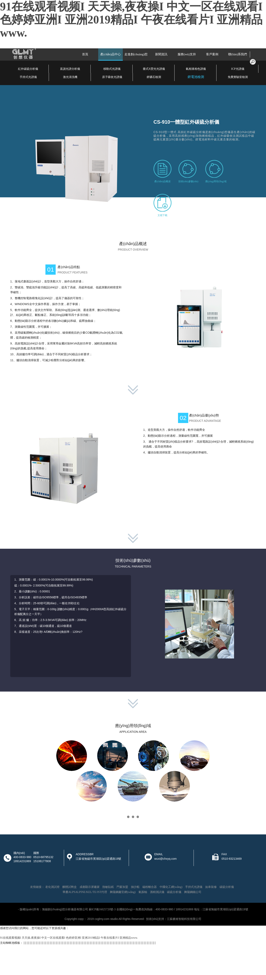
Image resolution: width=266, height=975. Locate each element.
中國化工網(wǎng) (171, 886)
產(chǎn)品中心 (110, 54)
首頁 (85, 54)
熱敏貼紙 (108, 886)
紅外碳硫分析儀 (28, 68)
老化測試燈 (52, 886)
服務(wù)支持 (187, 54)
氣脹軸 (143, 892)
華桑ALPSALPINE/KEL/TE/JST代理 (85, 892)
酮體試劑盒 (69, 886)
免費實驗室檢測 (238, 77)
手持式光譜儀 (28, 77)
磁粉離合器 (149, 886)
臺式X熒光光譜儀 (154, 68)
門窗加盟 (122, 886)
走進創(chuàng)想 (136, 54)
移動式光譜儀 (112, 68)
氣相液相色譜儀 (196, 68)
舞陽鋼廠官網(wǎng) (122, 892)
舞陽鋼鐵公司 (192, 892)
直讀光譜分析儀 (70, 68)
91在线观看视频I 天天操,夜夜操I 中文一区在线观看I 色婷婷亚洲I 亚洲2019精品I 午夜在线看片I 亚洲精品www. (131, 19)
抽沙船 (135, 886)
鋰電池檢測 (196, 77)
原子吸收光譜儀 (112, 77)
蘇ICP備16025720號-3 (102, 909)
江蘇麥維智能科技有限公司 (184, 919)
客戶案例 (212, 54)
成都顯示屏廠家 (90, 886)
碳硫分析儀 (227, 886)
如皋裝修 (211, 886)
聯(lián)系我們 (237, 54)
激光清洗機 (70, 77)
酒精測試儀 (157, 892)
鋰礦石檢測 (154, 77)
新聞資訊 (161, 54)
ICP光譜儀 (237, 68)
